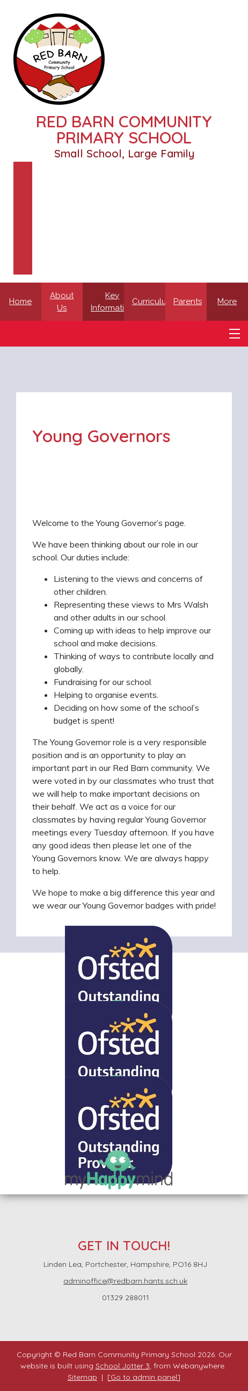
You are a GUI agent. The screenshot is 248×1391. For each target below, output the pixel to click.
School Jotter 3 (123, 1366)
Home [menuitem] (20, 301)
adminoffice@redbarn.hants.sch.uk (125, 1281)
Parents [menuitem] (187, 301)
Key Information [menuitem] (112, 302)
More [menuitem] (227, 301)
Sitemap (82, 1377)
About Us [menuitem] (62, 302)
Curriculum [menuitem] (152, 301)
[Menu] (234, 334)
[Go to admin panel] (143, 1377)
